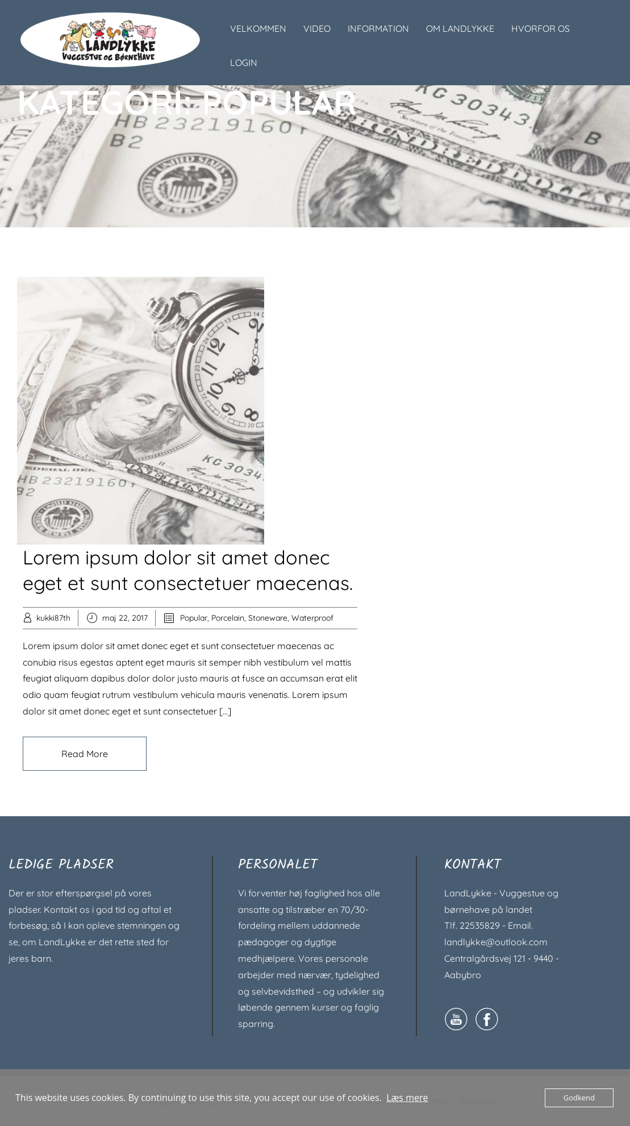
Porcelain (227, 618)
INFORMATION (378, 28)
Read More (84, 753)
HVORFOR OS (540, 28)
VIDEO (317, 28)
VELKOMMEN (258, 28)
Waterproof (312, 618)
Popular (193, 618)
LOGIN (243, 62)
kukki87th (53, 618)
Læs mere (407, 1097)
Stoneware (267, 618)
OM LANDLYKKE (460, 28)
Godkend (579, 1097)
